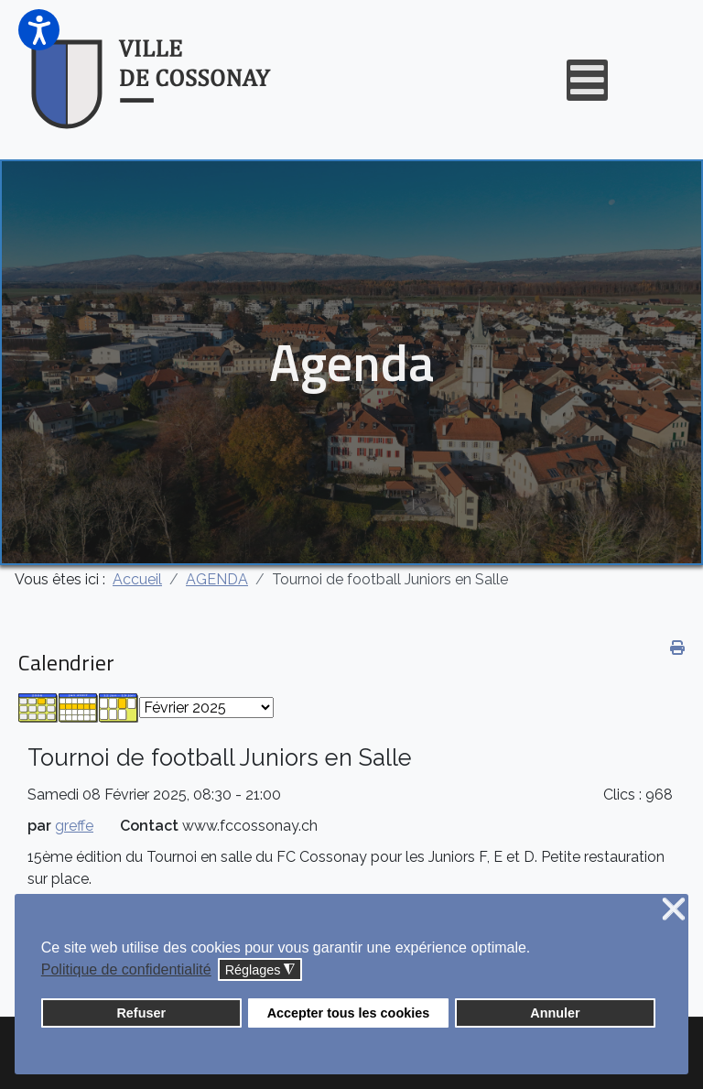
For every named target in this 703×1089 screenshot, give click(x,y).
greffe (74, 825)
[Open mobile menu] (587, 80)
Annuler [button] (554, 1013)
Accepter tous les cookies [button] (348, 1013)
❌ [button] (674, 910)
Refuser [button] (141, 1013)
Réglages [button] (260, 970)
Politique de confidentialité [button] (126, 969)
